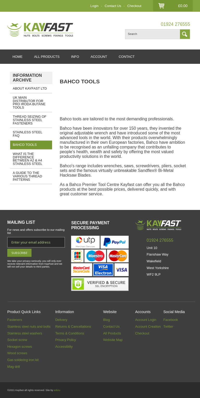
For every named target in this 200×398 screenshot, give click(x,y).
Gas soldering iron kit (23, 360)
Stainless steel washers (24, 333)
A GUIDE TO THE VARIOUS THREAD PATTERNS (27, 176)
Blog (106, 320)
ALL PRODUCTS (47, 57)
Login (94, 6)
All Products (112, 333)
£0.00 (183, 6)
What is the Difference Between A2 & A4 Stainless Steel (27, 159)
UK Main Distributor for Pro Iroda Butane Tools (29, 102)
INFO (75, 57)
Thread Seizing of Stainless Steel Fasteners (29, 120)
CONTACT (127, 57)
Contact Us (113, 6)
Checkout (134, 6)
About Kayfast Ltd (30, 88)
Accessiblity (64, 347)
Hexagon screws (19, 347)
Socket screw (17, 340)
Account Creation (148, 326)
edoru (57, 390)
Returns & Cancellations (73, 326)
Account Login (145, 320)
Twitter (168, 326)
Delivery (61, 320)
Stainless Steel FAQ (27, 134)
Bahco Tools (25, 145)
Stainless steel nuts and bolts (29, 326)
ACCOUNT (99, 57)
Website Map (112, 340)
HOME (17, 57)
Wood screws (17, 353)
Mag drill (13, 367)
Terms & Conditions (69, 333)
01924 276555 (175, 24)
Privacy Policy (65, 340)
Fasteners (14, 320)
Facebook (170, 320)
